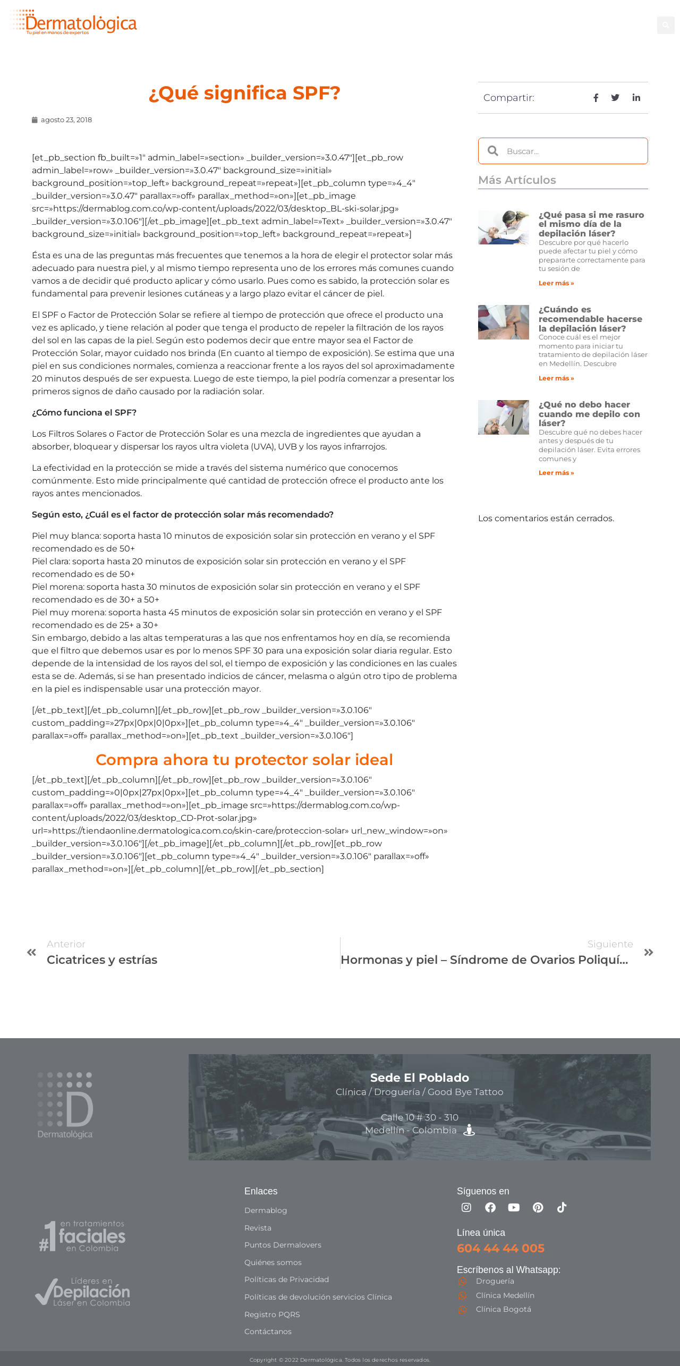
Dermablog (265, 1210)
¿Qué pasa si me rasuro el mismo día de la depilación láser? (591, 224)
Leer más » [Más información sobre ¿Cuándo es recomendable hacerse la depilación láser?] (556, 378)
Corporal (450, 19)
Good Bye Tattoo (549, 19)
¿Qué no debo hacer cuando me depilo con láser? (589, 414)
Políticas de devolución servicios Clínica (318, 1295)
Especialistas (403, 31)
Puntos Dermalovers (282, 1244)
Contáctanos (268, 1329)
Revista (257, 1227)
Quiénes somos (273, 1261)
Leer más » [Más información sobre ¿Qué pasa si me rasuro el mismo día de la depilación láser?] (556, 283)
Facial (491, 19)
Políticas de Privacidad (286, 1278)
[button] (666, 25)
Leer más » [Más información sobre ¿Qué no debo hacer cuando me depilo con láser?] (556, 473)
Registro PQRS (272, 1312)
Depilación (398, 19)
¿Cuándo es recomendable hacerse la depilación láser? (590, 318)
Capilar (611, 19)
